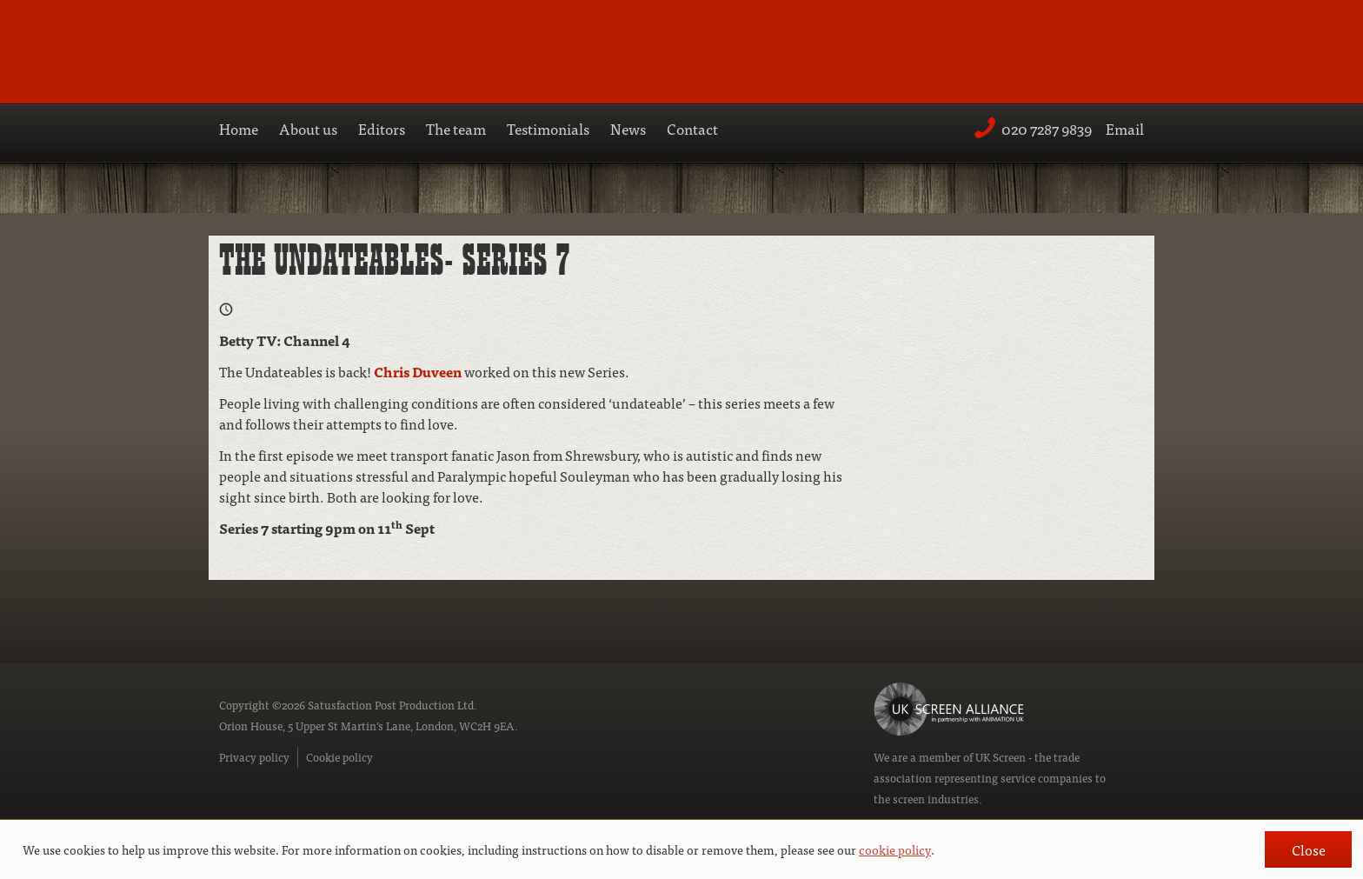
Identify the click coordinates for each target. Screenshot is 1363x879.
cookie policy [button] (895, 849)
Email (1125, 128)
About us (308, 128)
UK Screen (1000, 757)
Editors (381, 128)
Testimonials (548, 128)
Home (238, 128)
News (628, 128)
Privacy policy (254, 757)
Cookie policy (339, 757)
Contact (692, 128)
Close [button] (1309, 849)
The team (456, 128)
